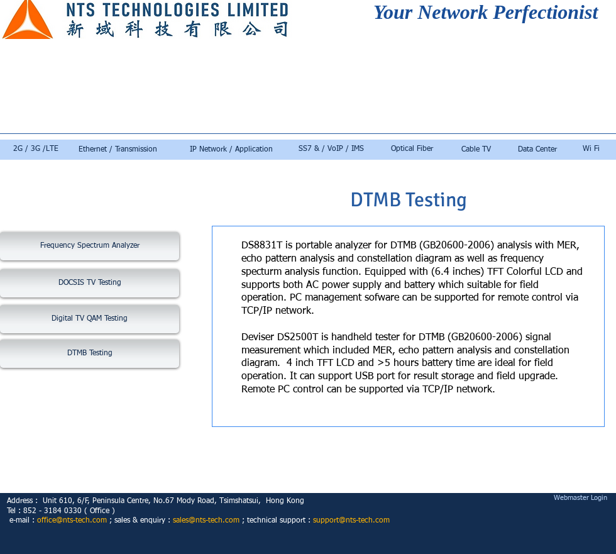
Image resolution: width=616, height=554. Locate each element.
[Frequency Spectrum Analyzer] (89, 246)
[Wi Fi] (591, 150)
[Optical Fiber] (412, 150)
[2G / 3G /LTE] (35, 150)
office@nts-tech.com (72, 520)
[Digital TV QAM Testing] (89, 319)
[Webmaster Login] (580, 498)
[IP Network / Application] (231, 150)
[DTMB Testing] (89, 354)
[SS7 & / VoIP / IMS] (331, 150)
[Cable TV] (476, 150)
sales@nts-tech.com (206, 520)
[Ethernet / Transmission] (118, 150)
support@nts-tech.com (351, 520)
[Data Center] (537, 150)
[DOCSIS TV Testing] (89, 283)
